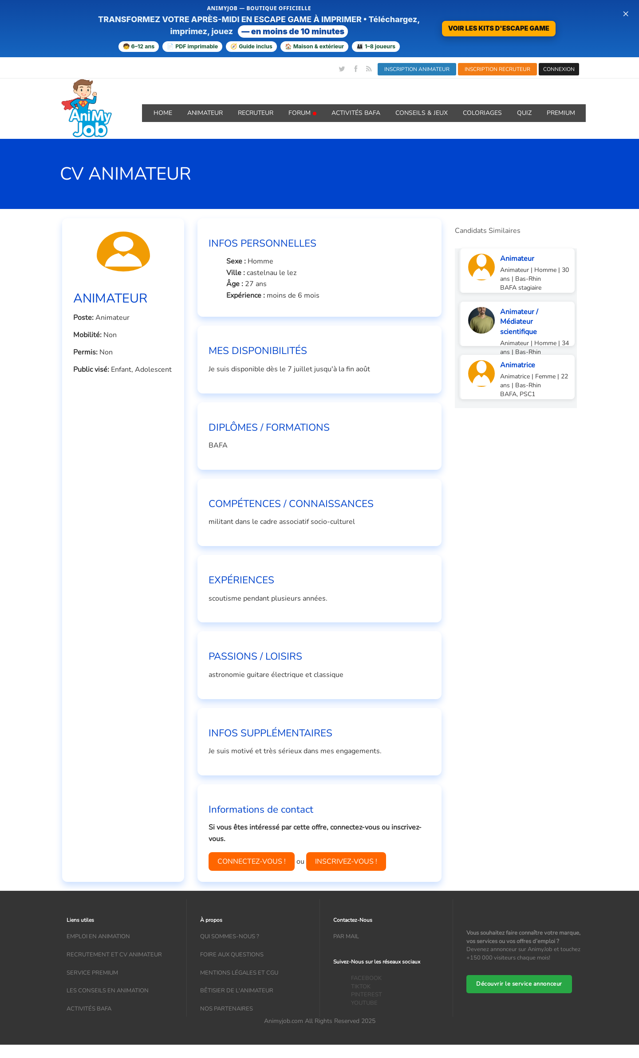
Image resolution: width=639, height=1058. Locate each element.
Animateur (205, 113)
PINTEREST (366, 995)
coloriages (482, 113)
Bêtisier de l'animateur (236, 991)
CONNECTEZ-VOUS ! (251, 861)
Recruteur (255, 113)
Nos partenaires (226, 1009)
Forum (302, 113)
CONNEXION (559, 69)
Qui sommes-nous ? (229, 936)
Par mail (346, 936)
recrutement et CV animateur (114, 955)
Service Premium (92, 973)
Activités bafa (89, 1009)
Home (163, 113)
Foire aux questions (232, 955)
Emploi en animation (98, 936)
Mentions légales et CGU (239, 973)
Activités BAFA (355, 113)
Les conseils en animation (108, 991)
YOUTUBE (364, 1003)
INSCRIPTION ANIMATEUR (417, 69)
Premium (561, 113)
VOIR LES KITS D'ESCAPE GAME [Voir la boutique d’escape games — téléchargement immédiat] (498, 28)
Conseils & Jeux (421, 113)
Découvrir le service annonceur (519, 984)
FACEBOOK (366, 978)
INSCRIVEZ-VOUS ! (346, 861)
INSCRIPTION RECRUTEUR (497, 69)
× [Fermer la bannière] (626, 13)
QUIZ (524, 113)
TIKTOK (361, 987)
